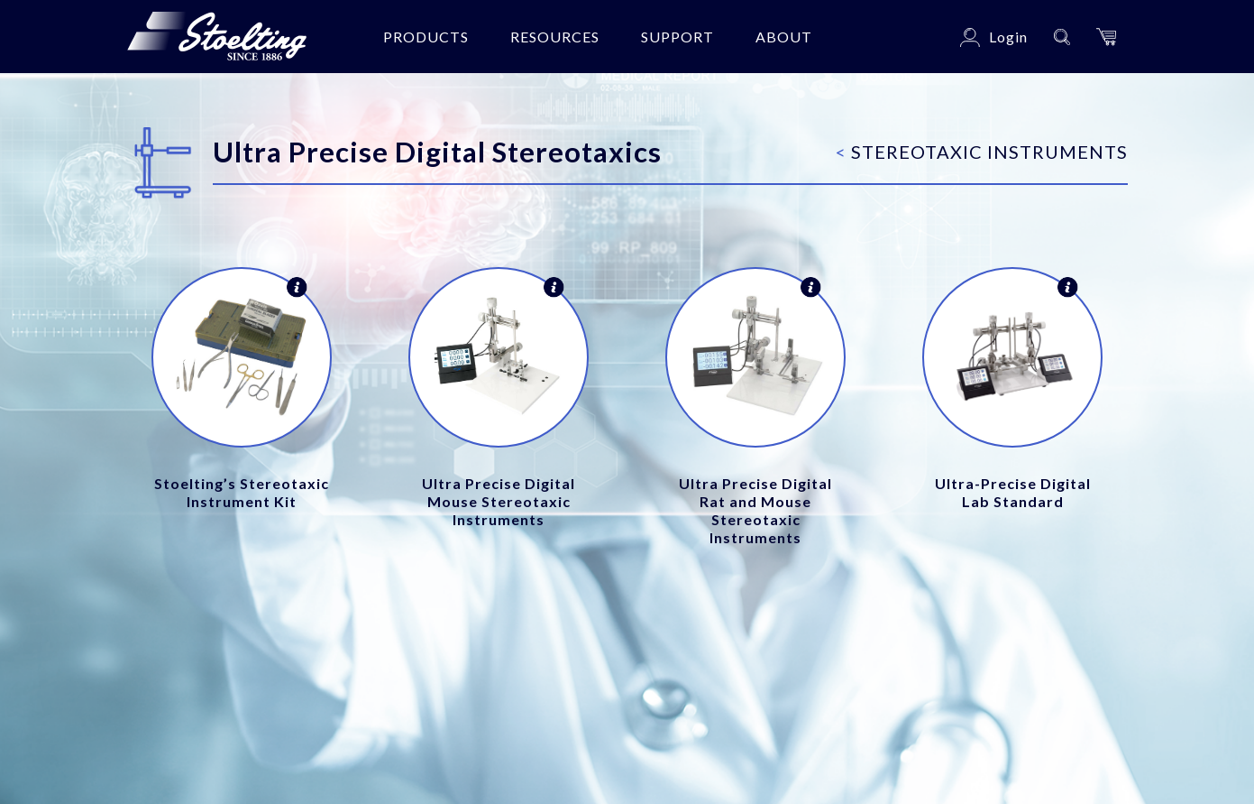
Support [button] (677, 36)
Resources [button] (555, 36)
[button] (1106, 36)
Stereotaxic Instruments (982, 151)
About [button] (783, 36)
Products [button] (426, 36)
